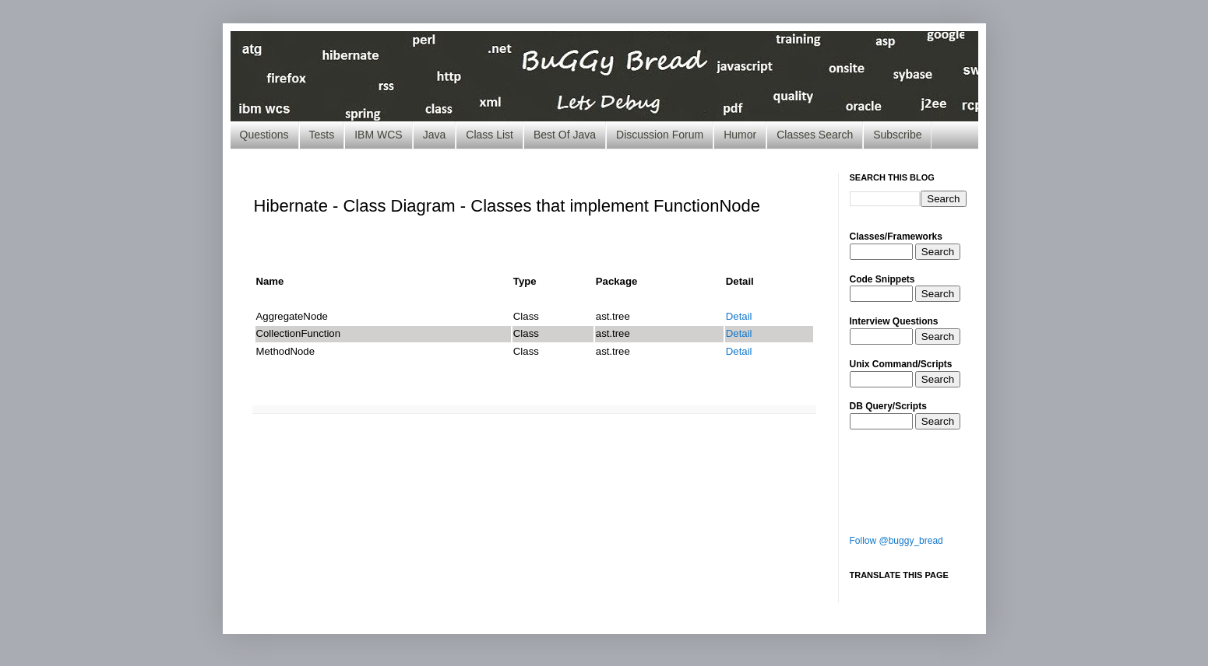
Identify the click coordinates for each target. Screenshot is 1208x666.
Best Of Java (565, 134)
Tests (322, 134)
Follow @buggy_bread (896, 540)
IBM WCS (378, 134)
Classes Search (815, 134)
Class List (489, 134)
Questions (264, 134)
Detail (739, 316)
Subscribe (897, 134)
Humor (740, 134)
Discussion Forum (659, 134)
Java (434, 134)
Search (937, 252)
